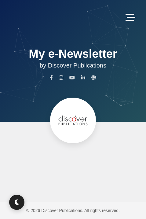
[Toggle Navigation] (130, 17)
